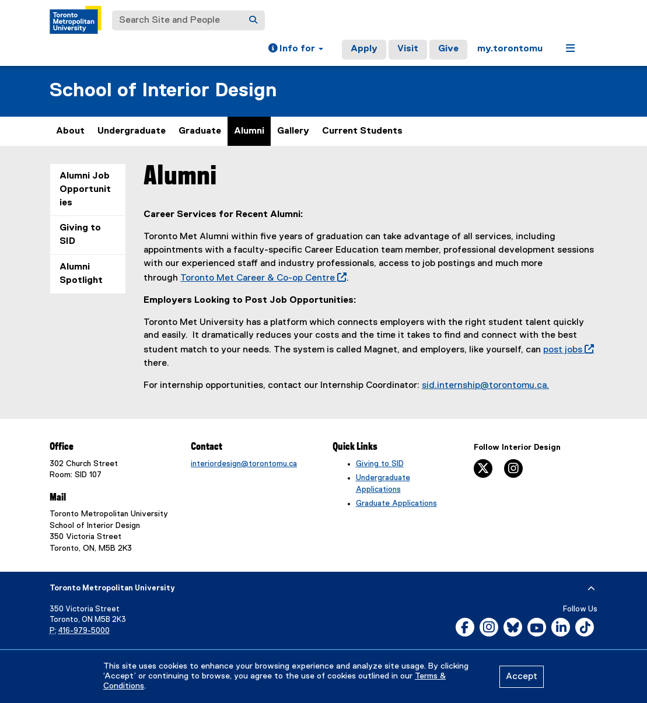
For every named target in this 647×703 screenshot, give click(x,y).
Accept (521, 676)
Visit (407, 49)
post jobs (566, 350)
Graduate (200, 131)
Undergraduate (131, 131)
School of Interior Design (163, 90)
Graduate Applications (396, 503)
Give (448, 49)
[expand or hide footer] (591, 589)
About (70, 131)
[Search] (253, 20)
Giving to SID (80, 234)
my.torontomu (510, 49)
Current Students (362, 131)
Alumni (249, 131)
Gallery (293, 131)
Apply (364, 49)
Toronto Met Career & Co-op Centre (261, 278)
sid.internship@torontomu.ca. (485, 385)
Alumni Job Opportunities (85, 190)
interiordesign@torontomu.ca (244, 464)
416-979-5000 (84, 631)
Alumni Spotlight (81, 274)
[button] (296, 50)
